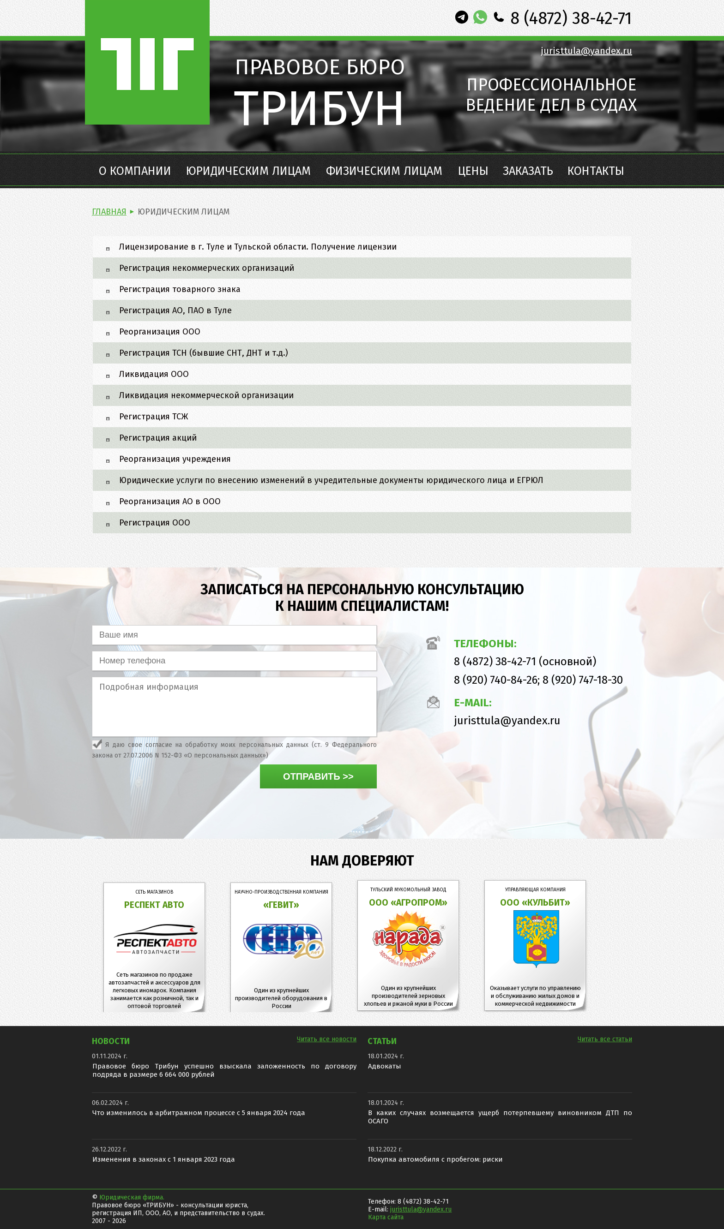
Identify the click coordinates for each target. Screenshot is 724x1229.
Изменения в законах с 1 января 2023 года (163, 1159)
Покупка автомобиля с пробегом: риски (435, 1159)
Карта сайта (386, 1217)
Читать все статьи (605, 1039)
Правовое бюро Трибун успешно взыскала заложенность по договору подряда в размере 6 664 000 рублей (224, 1070)
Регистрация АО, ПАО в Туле (175, 310)
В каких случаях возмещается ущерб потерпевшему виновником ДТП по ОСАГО (500, 1117)
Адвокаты (384, 1066)
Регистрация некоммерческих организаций (206, 268)
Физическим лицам (384, 171)
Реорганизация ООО (159, 332)
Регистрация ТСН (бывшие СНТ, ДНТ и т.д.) (203, 353)
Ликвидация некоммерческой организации (206, 395)
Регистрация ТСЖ (153, 417)
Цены (473, 171)
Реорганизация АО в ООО (170, 501)
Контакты (595, 171)
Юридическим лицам (248, 171)
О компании (135, 171)
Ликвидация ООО (154, 374)
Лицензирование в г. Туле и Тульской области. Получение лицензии (258, 247)
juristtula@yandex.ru (586, 50)
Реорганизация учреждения (175, 459)
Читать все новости (326, 1039)
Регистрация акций (158, 438)
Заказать (528, 171)
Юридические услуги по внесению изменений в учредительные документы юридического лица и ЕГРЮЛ (331, 480)
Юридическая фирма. (131, 1197)
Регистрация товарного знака (180, 289)
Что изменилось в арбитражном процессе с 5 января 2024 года (198, 1113)
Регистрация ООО (154, 523)
